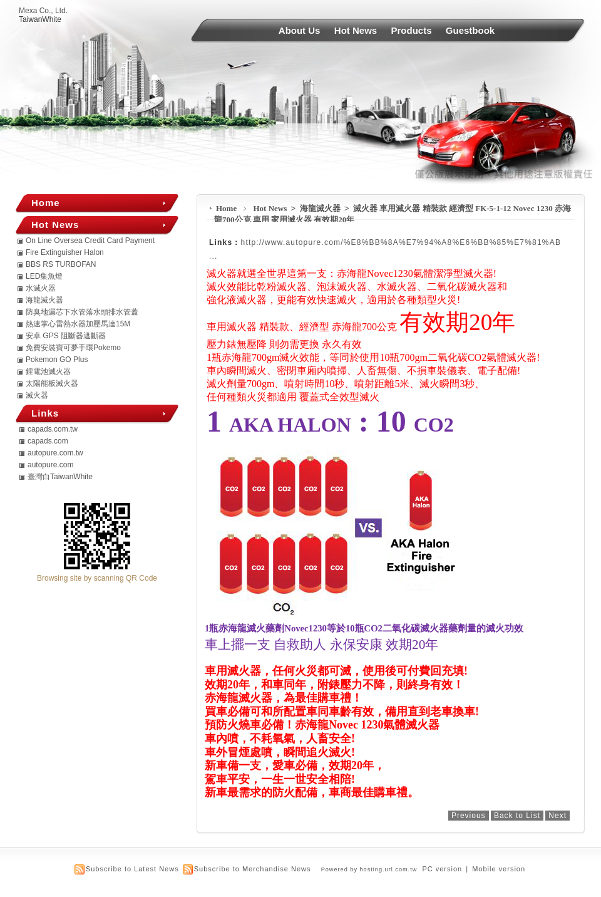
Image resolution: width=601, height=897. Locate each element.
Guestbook (470, 30)
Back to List (517, 815)
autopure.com (50, 464)
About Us (300, 30)
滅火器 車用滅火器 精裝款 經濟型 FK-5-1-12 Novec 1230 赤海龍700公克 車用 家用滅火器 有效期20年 (392, 214)
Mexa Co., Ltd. (43, 10)
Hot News (355, 30)
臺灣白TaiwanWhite (60, 476)
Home (226, 208)
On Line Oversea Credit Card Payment (90, 240)
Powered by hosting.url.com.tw (369, 869)
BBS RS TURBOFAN (61, 264)
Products (411, 30)
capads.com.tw (53, 429)
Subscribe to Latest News (132, 869)
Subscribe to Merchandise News (252, 869)
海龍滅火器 (321, 208)
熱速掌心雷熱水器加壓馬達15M (78, 323)
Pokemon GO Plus (57, 359)
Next (557, 815)
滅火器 (37, 395)
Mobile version (498, 869)
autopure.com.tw (55, 452)
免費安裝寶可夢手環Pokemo (73, 347)
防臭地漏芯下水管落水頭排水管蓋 (82, 312)
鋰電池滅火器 (48, 371)
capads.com (48, 441)
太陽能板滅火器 (52, 383)
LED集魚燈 (44, 276)
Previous (468, 815)
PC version (442, 869)
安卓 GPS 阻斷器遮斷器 (66, 335)
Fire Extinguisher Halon (65, 252)
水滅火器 (41, 288)
